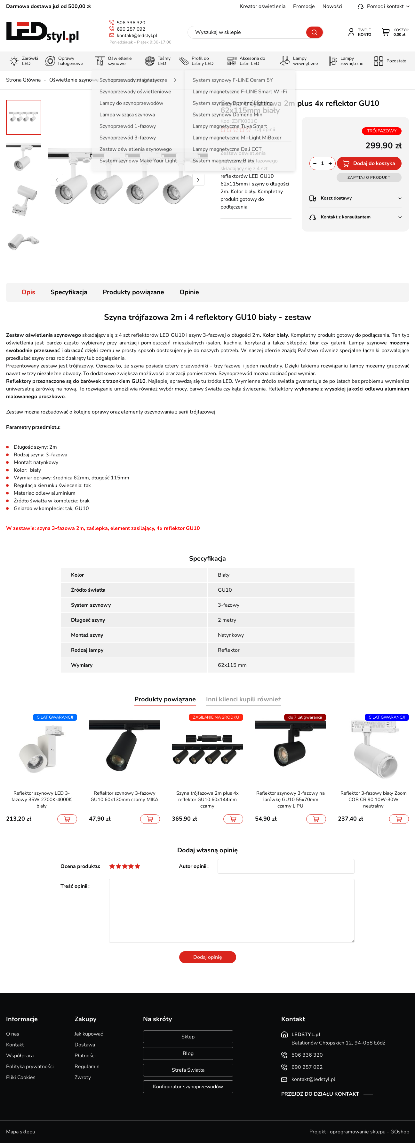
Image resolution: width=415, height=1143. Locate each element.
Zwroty (83, 1077)
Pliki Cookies (21, 1077)
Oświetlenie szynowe (74, 79)
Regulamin (87, 1066)
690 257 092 (131, 29)
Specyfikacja (69, 292)
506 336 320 (131, 23)
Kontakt (15, 1044)
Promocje (304, 6)
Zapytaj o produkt (368, 177)
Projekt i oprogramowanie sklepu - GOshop (359, 1131)
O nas (12, 1033)
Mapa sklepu (20, 1131)
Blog (188, 1053)
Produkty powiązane (133, 292)
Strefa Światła (188, 1070)
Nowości (332, 6)
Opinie (189, 292)
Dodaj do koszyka (374, 163)
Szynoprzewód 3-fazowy (136, 79)
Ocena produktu (79, 866)
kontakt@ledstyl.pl (137, 35)
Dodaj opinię (207, 957)
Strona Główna (23, 79)
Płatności (85, 1055)
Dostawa (85, 1044)
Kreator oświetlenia (262, 6)
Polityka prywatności (30, 1066)
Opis (28, 292)
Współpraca (20, 1055)
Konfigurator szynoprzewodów (188, 1086)
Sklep (188, 1036)
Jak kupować (89, 1033)
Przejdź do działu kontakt (320, 1094)
